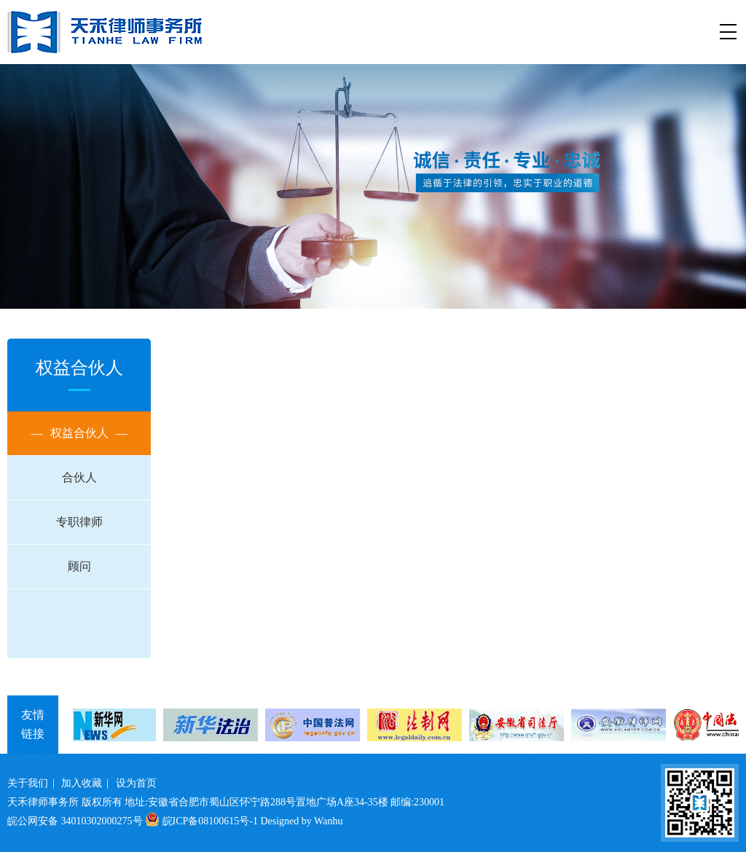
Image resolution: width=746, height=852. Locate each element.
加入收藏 (81, 783)
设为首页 (136, 783)
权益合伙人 (79, 433)
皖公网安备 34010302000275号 (75, 821)
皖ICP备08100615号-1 (210, 821)
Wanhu (328, 821)
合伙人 (79, 477)
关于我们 (27, 783)
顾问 (79, 566)
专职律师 (79, 522)
